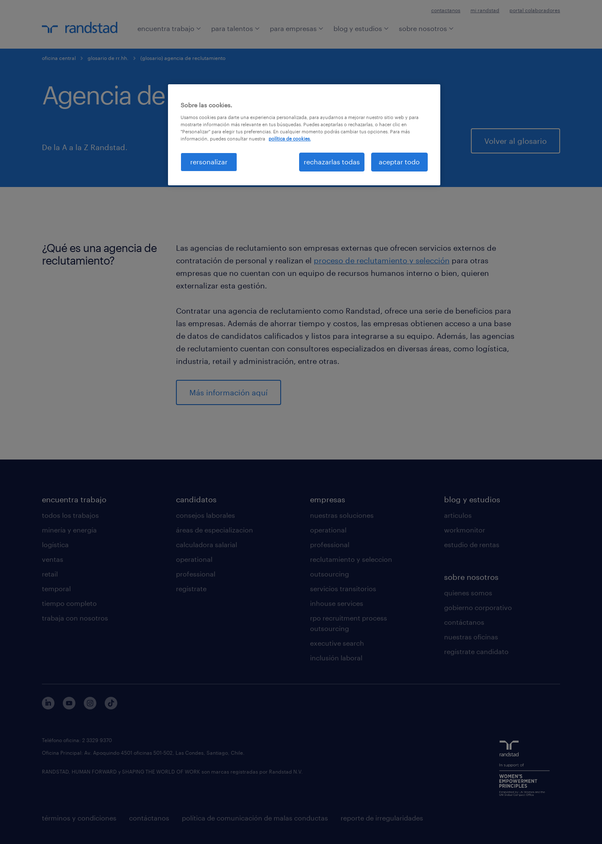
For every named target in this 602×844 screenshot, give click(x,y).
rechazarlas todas (332, 162)
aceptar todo (399, 162)
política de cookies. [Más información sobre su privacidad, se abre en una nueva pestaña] (290, 138)
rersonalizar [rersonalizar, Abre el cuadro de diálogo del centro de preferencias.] (208, 162)
